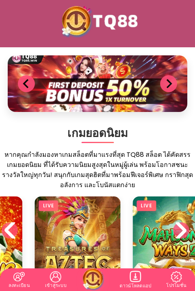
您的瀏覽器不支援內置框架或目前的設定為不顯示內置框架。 (97, 145)
